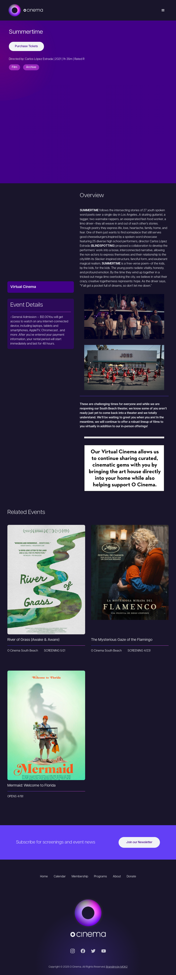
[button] (163, 10)
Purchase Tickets (26, 46)
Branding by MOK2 (117, 967)
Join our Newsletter (139, 842)
